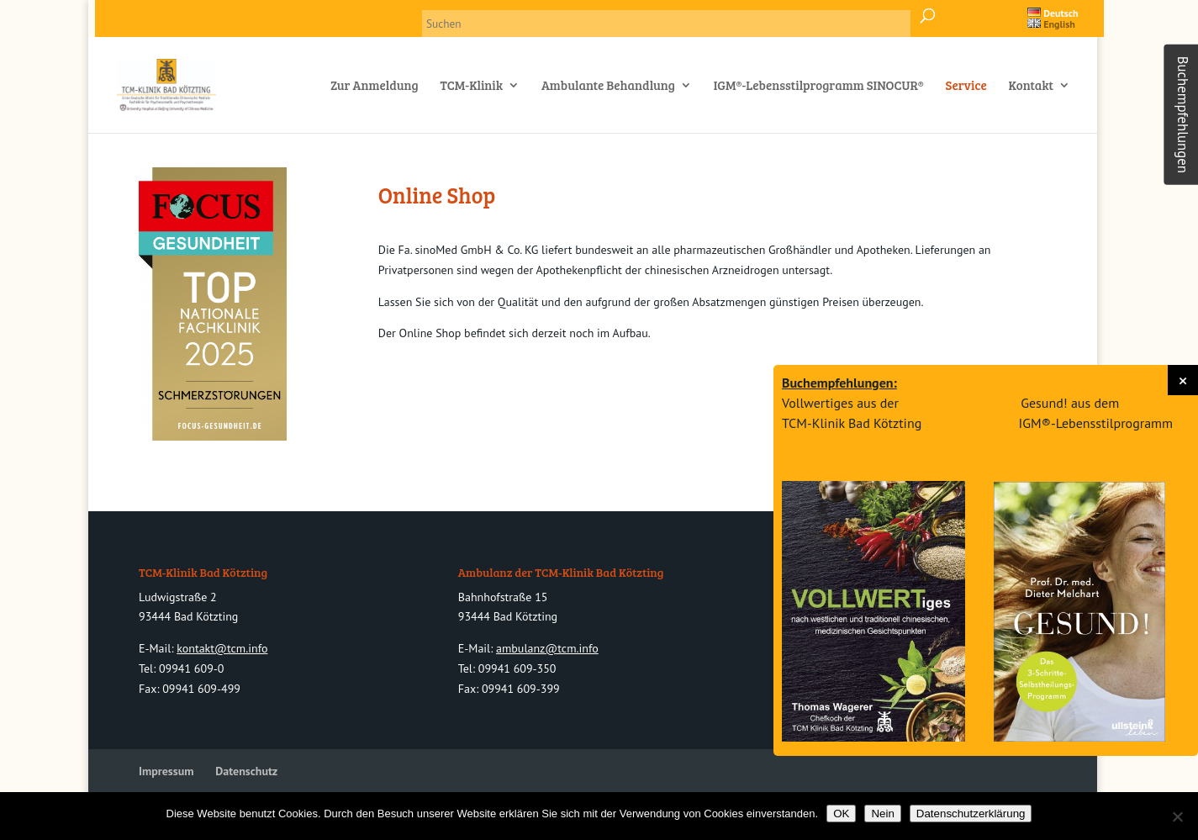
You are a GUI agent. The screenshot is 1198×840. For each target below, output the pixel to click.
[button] (1183, 380)
